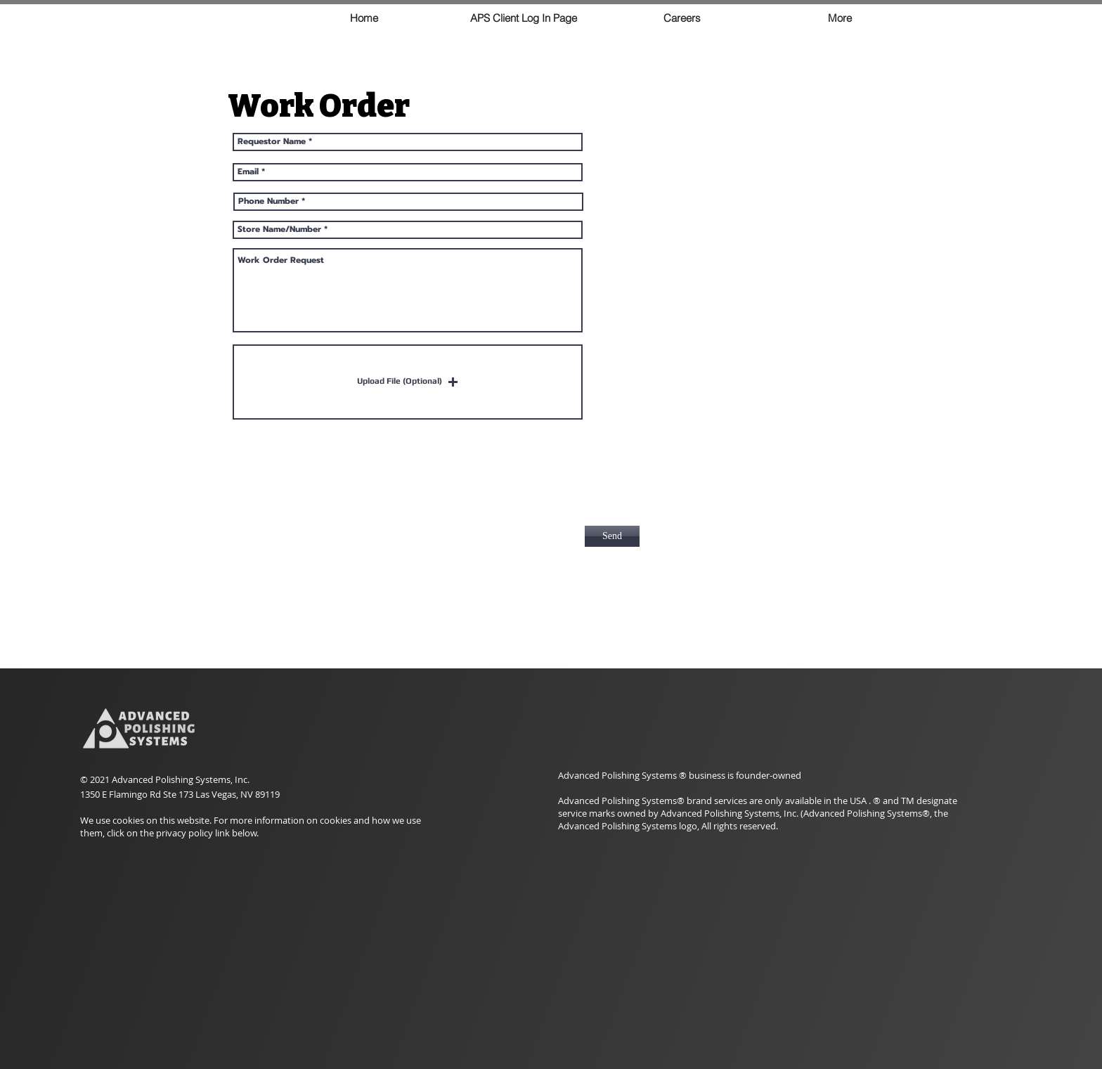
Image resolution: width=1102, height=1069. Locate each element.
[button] (408, 382)
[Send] (612, 536)
